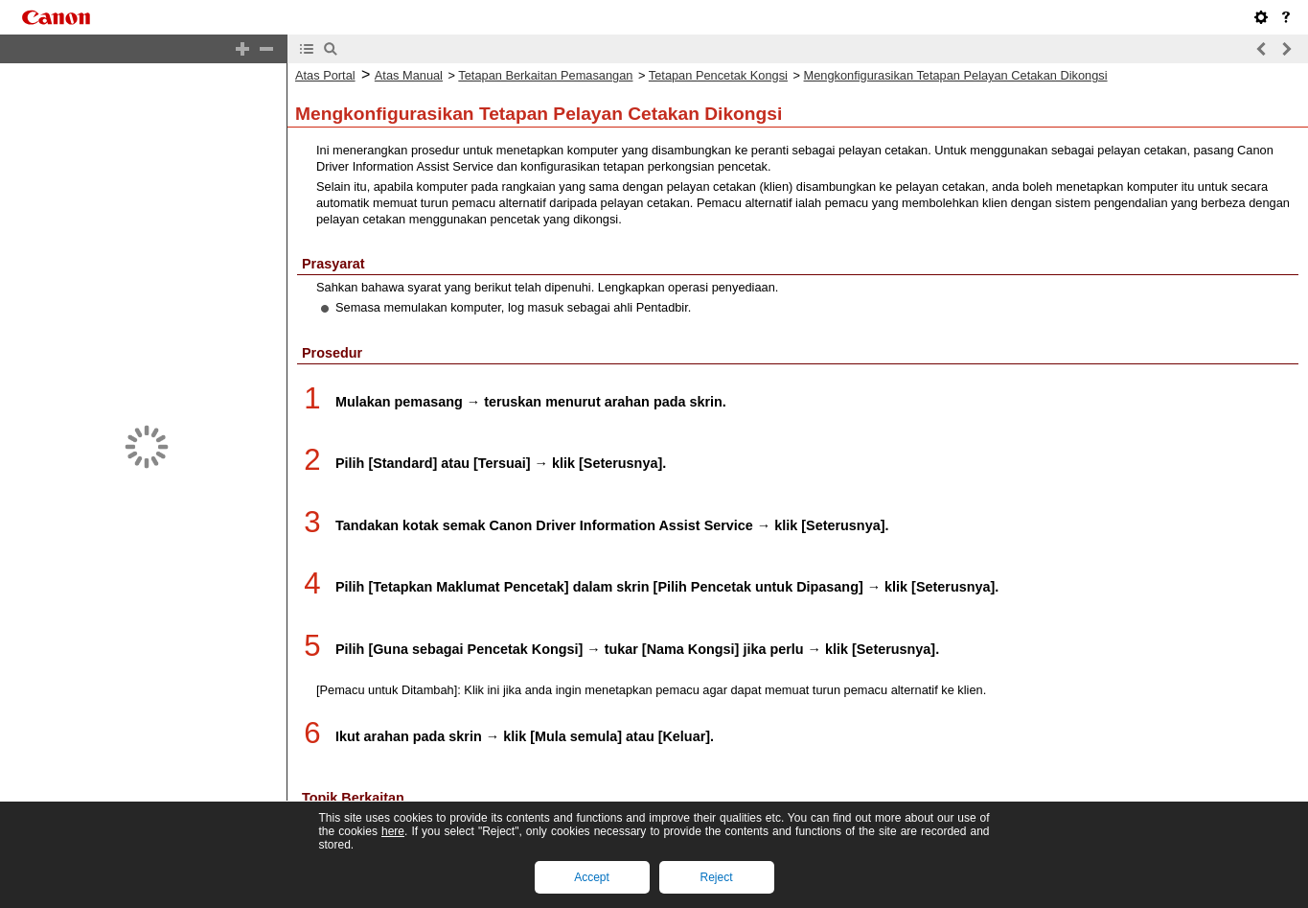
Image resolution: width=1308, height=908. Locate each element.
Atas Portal (325, 75)
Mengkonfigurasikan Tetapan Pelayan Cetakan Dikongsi (956, 75)
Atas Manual (409, 75)
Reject (716, 877)
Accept (591, 877)
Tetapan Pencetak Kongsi (718, 75)
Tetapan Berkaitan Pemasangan (545, 75)
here (392, 831)
